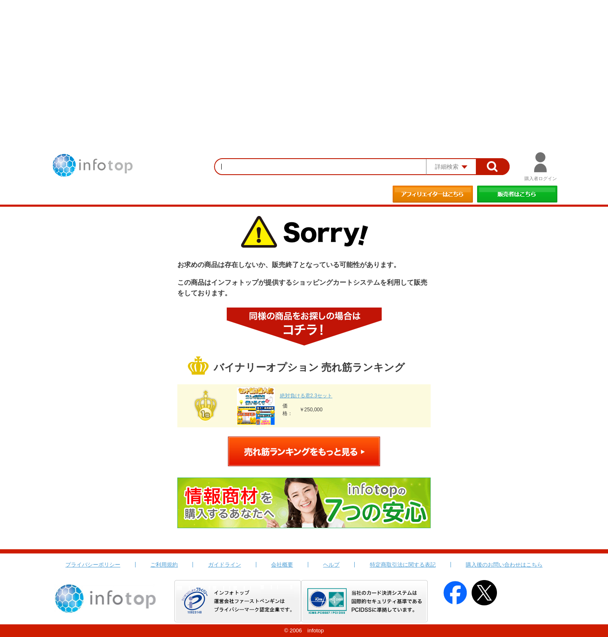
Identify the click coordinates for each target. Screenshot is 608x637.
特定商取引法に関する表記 (403, 564)
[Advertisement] (304, 63)
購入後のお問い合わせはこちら (504, 564)
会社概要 (282, 564)
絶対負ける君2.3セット (306, 396)
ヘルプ (331, 564)
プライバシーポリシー (92, 564)
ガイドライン (224, 564)
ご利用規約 (164, 564)
